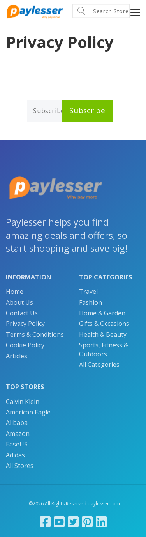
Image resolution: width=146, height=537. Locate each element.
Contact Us (22, 313)
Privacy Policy (25, 323)
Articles (16, 356)
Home (14, 291)
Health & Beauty (103, 334)
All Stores (19, 465)
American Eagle (28, 412)
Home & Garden (102, 313)
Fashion (90, 302)
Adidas (15, 455)
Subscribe (87, 110)
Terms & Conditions (35, 334)
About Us (19, 302)
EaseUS (17, 444)
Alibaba (17, 422)
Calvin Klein (22, 401)
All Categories (99, 364)
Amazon (18, 433)
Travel (88, 291)
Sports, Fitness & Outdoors (103, 349)
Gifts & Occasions (104, 323)
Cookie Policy (25, 345)
